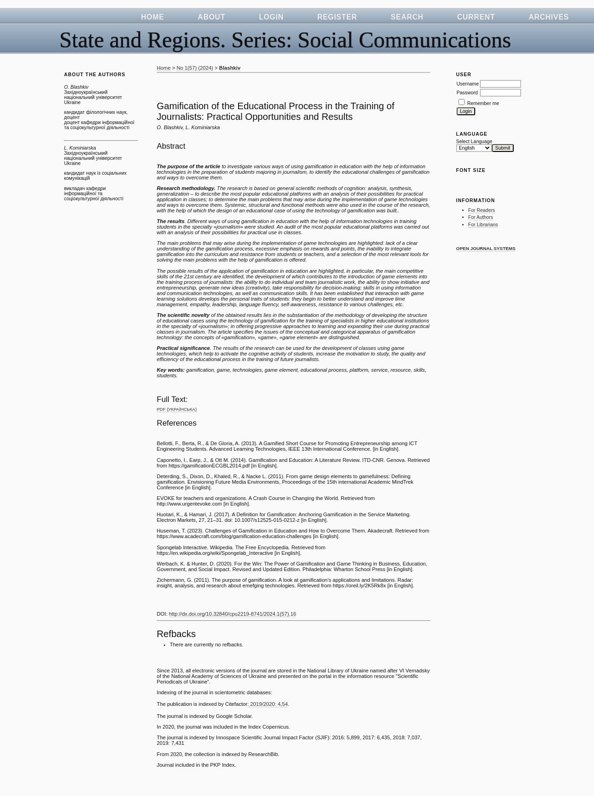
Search (407, 17)
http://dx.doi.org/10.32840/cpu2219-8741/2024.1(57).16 (232, 614)
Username (468, 83)
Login (271, 17)
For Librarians (483, 224)
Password (467, 92)
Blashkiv (229, 68)
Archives (549, 17)
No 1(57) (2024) (194, 68)
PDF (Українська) (177, 409)
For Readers (481, 210)
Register (337, 17)
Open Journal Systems (486, 248)
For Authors (480, 217)
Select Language (474, 141)
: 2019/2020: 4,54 (267, 704)
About (211, 17)
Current (476, 17)
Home (152, 17)
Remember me (483, 103)
